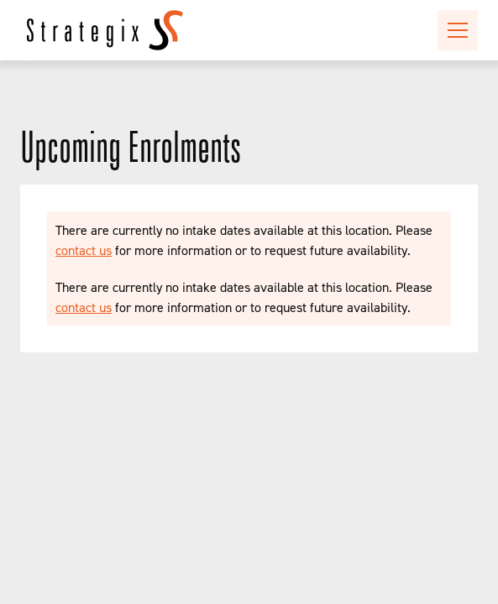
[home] (105, 30)
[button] (454, 30)
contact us (83, 250)
